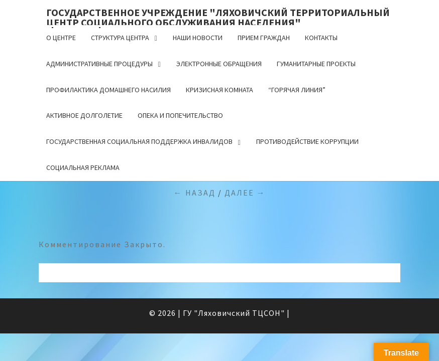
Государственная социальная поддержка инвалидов (139, 141)
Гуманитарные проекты (316, 63)
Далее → (245, 193)
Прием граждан (264, 37)
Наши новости (198, 37)
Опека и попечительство (180, 115)
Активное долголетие (84, 115)
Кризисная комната (219, 89)
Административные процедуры (99, 63)
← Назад (194, 193)
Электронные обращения (219, 63)
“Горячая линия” (296, 89)
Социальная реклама (83, 167)
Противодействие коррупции (307, 141)
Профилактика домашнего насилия (108, 89)
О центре (61, 37)
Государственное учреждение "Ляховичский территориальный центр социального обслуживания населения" (218, 15)
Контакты (321, 37)
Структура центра (120, 37)
